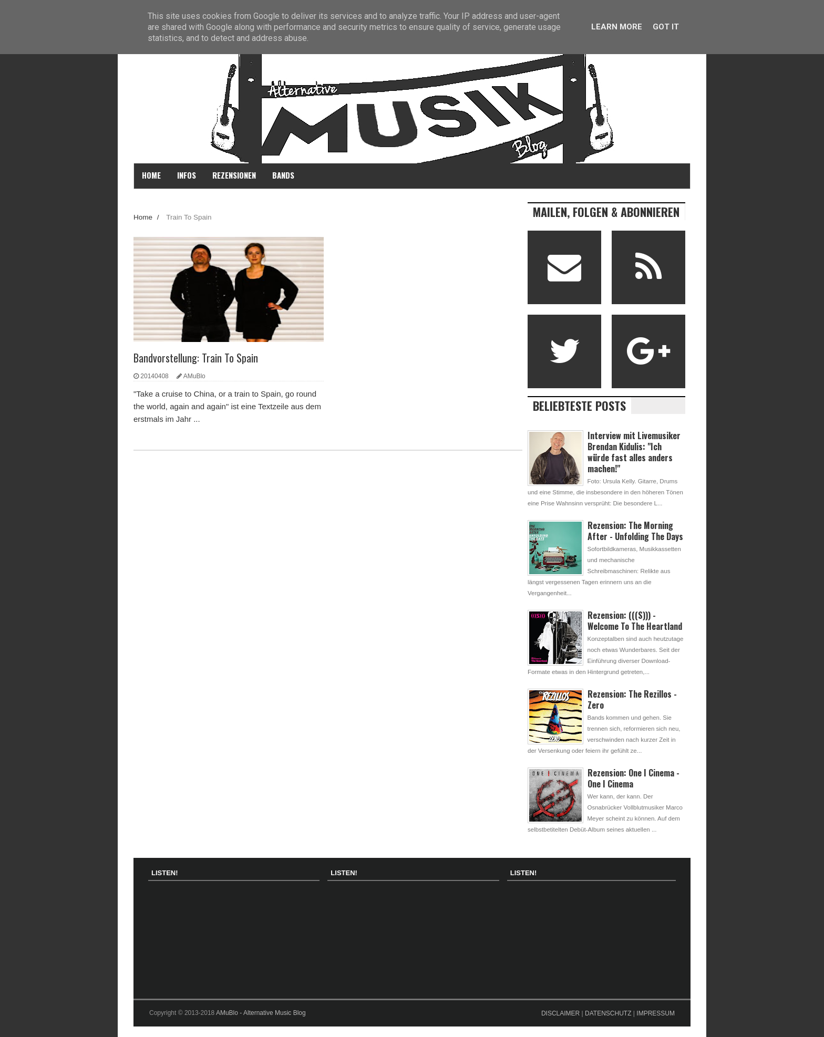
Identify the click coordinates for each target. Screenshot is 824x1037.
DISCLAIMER (560, 1013)
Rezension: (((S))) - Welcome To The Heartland (635, 620)
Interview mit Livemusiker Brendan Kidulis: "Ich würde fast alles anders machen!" (634, 452)
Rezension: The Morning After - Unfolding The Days (635, 531)
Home (143, 217)
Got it (666, 27)
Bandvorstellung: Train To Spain (195, 358)
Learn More (616, 27)
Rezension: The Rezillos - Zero (632, 699)
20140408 (154, 376)
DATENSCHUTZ (608, 1013)
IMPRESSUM (655, 1013)
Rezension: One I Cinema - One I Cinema (633, 778)
